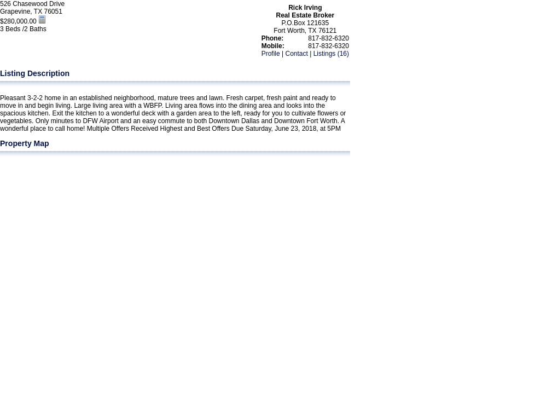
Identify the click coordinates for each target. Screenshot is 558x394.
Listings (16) (331, 53)
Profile (270, 53)
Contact (296, 53)
